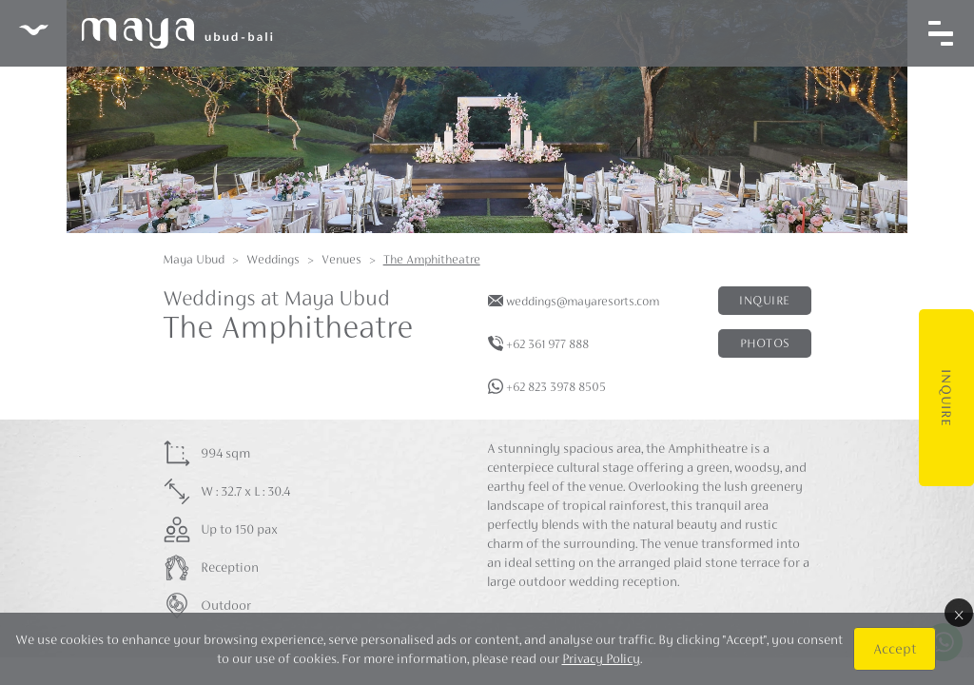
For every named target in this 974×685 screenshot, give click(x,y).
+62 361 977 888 (547, 344)
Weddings (273, 259)
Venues (341, 259)
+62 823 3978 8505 (556, 387)
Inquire (946, 397)
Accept (894, 648)
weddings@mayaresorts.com (582, 301)
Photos (764, 343)
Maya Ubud (193, 259)
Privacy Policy (601, 658)
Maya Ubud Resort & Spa (145, 33)
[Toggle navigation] (940, 33)
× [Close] (958, 612)
